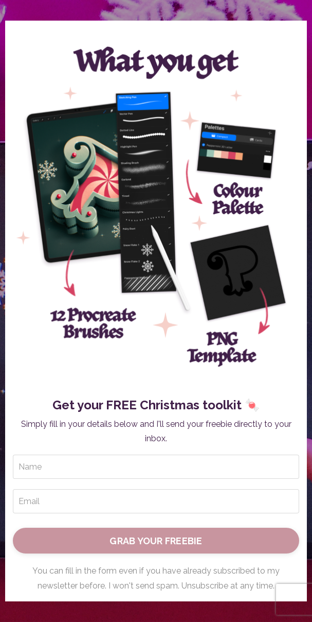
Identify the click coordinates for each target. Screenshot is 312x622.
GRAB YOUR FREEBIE (155, 540)
